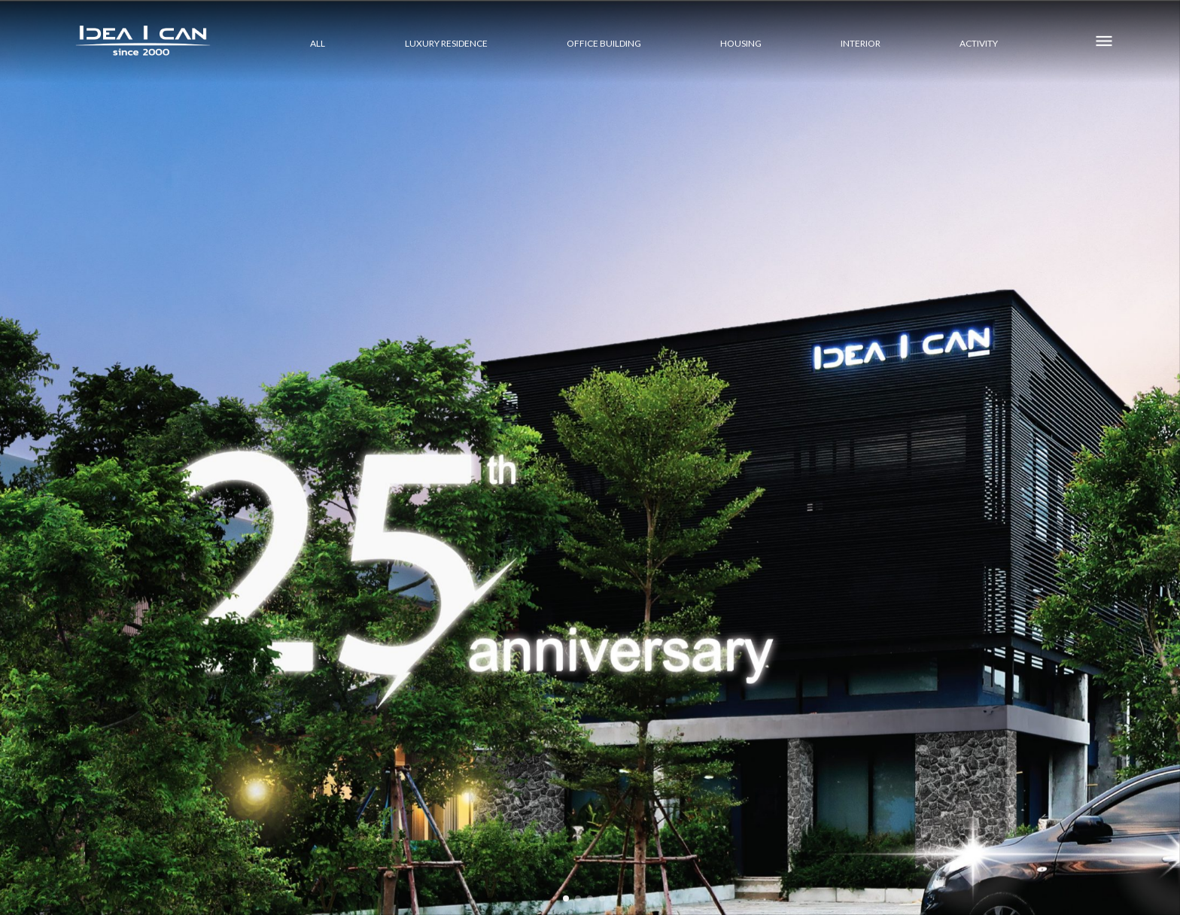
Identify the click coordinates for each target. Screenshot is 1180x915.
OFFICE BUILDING (604, 43)
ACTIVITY (979, 43)
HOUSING (741, 43)
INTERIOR (860, 43)
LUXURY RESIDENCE (446, 43)
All (317, 43)
